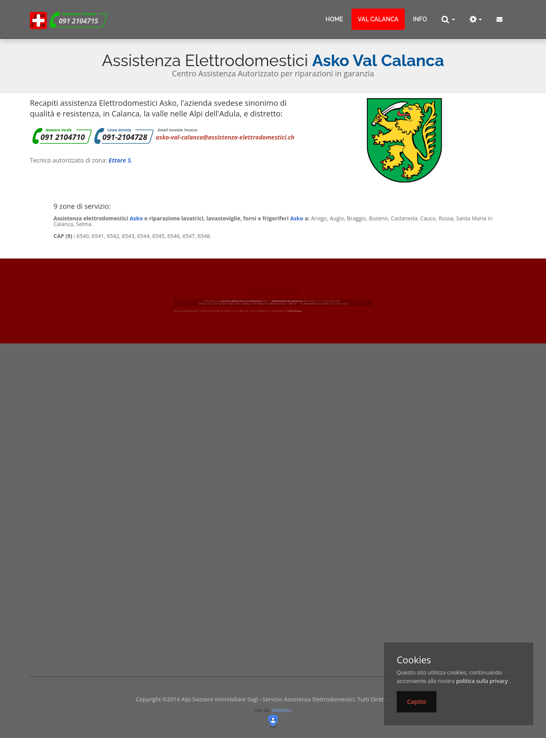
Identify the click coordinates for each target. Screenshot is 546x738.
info (420, 19)
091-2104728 (124, 137)
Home (334, 19)
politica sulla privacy (482, 681)
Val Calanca (378, 19)
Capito (416, 701)
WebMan (281, 710)
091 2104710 (63, 137)
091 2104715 (78, 21)
